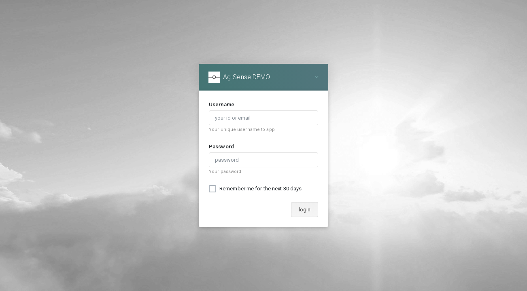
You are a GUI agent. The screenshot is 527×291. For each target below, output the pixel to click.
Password (221, 146)
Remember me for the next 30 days (260, 189)
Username (221, 104)
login (304, 210)
